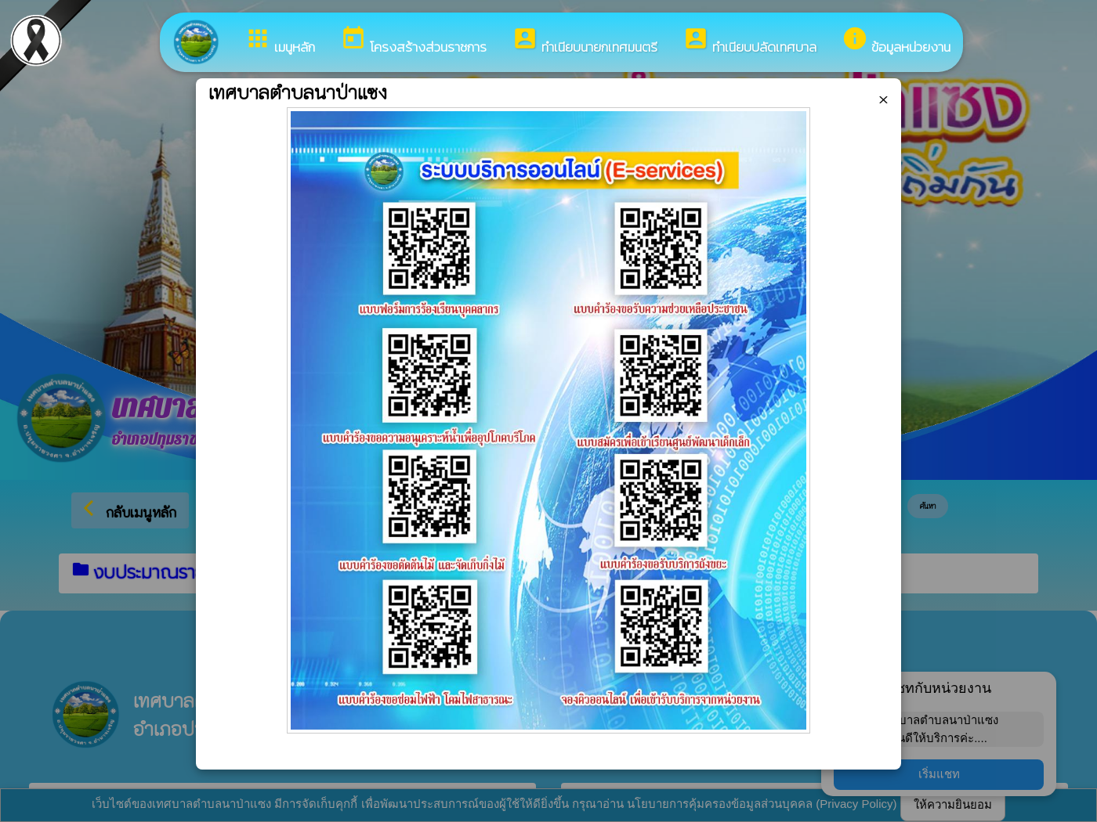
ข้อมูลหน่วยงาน (896, 41)
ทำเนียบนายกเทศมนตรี (584, 41)
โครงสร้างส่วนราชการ (413, 41)
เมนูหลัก (279, 41)
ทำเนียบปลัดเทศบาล (749, 41)
